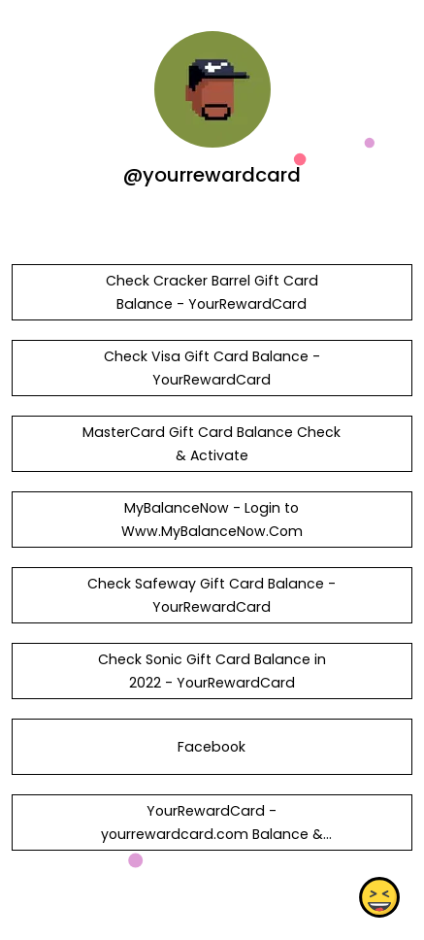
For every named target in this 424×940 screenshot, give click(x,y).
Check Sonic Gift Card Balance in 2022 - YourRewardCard (212, 671)
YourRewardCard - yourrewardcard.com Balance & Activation (212, 834)
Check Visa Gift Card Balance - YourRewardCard (212, 368)
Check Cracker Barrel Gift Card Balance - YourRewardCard (212, 292)
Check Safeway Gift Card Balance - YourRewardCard (211, 595)
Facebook (211, 746)
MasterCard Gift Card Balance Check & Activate (211, 443)
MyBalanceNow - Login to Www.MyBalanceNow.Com (212, 519)
